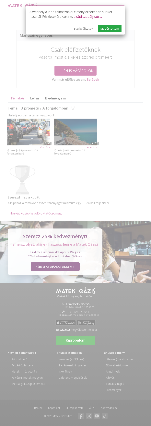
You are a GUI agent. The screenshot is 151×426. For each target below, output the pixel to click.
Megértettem (109, 28)
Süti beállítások (83, 28)
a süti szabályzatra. (88, 16)
